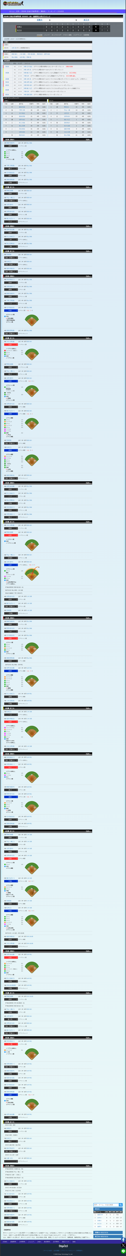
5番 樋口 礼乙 (28, 73)
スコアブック (77, 35)
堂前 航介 (67, 122)
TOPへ (88, 139)
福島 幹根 (67, 129)
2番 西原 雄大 (28, 85)
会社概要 (56, 1250)
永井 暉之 (23, 57)
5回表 (7, 82)
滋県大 (99, 1226)
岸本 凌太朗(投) (11, 985)
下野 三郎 (22, 110)
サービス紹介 (48, 1250)
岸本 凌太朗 (31, 54)
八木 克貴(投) (10, 700)
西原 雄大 (14, 54)
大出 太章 (67, 132)
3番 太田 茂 (27, 69)
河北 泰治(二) (10, 279)
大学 (17, 11)
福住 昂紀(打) (10, 1148)
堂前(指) (8, 254)
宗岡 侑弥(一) (10, 286)
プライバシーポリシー (68, 1250)
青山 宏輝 (22, 126)
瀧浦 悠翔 (22, 116)
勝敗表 (43, 11)
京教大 (39, 20)
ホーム (11, 11)
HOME (5, 1241)
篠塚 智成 (22, 107)
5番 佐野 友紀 (28, 82)
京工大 (86, 20)
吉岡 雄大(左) (10, 211)
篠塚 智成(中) (10, 143)
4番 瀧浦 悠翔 (28, 94)
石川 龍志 (22, 113)
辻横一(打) (9, 1158)
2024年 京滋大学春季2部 (30, 11)
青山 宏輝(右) (10, 243)
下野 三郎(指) (10, 165)
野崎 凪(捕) (9, 190)
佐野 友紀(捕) (10, 229)
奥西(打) (8, 1128)
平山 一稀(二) (10, 197)
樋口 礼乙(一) (10, 218)
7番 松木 (26, 76)
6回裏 (7, 90)
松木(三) (8, 261)
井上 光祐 (22, 122)
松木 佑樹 (67, 126)
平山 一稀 (67, 110)
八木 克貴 (23, 54)
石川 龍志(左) (10, 172)
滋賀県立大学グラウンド (41, 16)
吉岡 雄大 (67, 116)
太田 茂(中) (9, 204)
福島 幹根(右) (10, 268)
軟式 (47, 1241)
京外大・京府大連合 (103, 1218)
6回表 (7, 85)
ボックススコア (56, 35)
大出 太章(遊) (10, 341)
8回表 (7, 94)
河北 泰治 (22, 129)
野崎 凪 (29, 57)
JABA (39, 1241)
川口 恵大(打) (10, 1194)
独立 (65, 1241)
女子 (56, 1241)
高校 (13, 1241)
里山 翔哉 (14, 57)
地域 (74, 1241)
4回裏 (7, 79)
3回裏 (7, 73)
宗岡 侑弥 (22, 132)
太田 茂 (14, 48)
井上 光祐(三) (10, 236)
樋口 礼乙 (67, 119)
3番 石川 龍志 (28, 66)
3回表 (7, 66)
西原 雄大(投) (10, 1078)
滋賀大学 (100, 1215)
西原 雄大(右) (10, 628)
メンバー (47, 35)
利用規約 (79, 1250)
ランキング (51, 11)
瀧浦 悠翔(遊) (10, 179)
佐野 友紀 (47, 54)
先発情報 (86, 35)
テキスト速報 (67, 35)
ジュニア (31, 1241)
